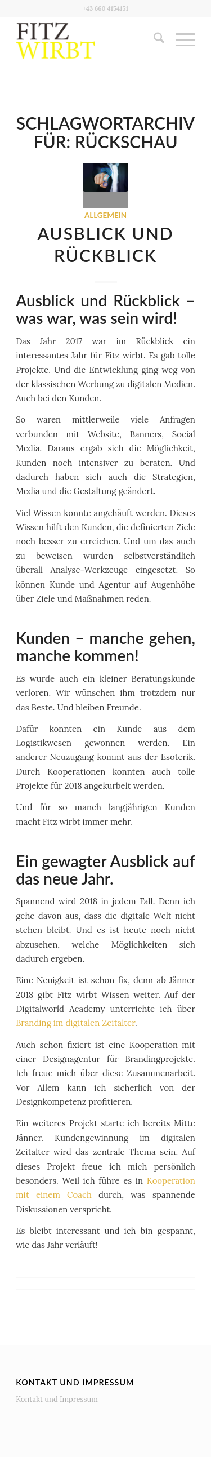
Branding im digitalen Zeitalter (75, 1023)
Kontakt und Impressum (57, 1399)
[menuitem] (153, 40)
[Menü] (179, 40)
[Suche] (153, 40)
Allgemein (105, 215)
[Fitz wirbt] (87, 40)
